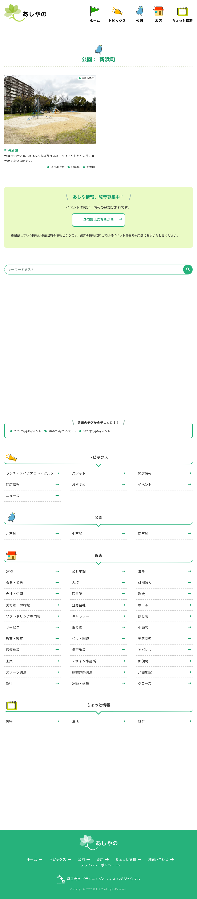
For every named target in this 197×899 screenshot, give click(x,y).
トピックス (117, 20)
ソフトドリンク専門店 (23, 616)
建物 (9, 571)
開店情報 (145, 473)
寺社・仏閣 (14, 593)
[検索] (188, 269)
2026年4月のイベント (29, 431)
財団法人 (145, 582)
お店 (158, 20)
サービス (13, 627)
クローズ (144, 683)
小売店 (143, 627)
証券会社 (79, 605)
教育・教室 (14, 638)
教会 (141, 593)
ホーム (95, 20)
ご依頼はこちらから (98, 219)
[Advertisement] (98, 317)
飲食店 (143, 616)
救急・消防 (14, 582)
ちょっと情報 (182, 20)
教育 (141, 721)
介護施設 (145, 672)
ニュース (12, 495)
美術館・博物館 (18, 605)
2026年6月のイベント (103, 431)
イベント (145, 484)
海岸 (141, 571)
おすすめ (79, 484)
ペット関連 (80, 638)
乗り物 (77, 627)
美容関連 (145, 638)
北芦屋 (11, 533)
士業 (9, 661)
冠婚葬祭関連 (82, 672)
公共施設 (79, 571)
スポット (79, 473)
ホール (143, 605)
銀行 (9, 683)
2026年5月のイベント (66, 431)
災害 (9, 721)
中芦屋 (75, 167)
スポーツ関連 (16, 672)
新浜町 (91, 167)
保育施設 (79, 649)
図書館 (77, 593)
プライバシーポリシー (97, 865)
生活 (75, 721)
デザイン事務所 (84, 661)
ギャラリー (80, 616)
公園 (139, 20)
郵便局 (143, 661)
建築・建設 (80, 683)
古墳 (75, 582)
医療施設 (13, 649)
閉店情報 (13, 484)
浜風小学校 (58, 167)
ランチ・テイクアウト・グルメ (30, 473)
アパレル (145, 649)
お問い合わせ (158, 859)
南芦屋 (143, 533)
